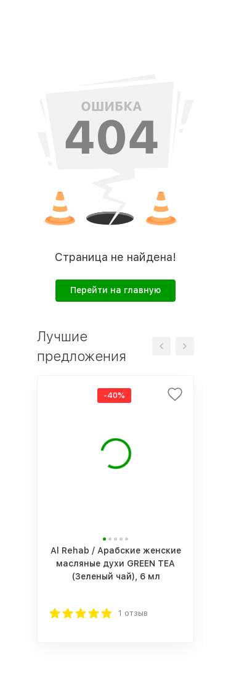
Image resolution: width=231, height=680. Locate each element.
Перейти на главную (115, 290)
